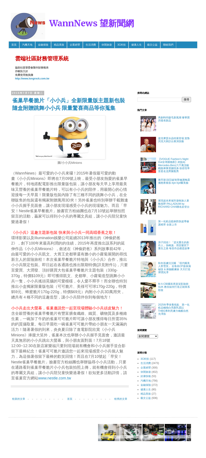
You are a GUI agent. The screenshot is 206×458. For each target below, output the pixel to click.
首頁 (14, 44)
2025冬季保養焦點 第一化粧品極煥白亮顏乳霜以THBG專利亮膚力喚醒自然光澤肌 (174, 309)
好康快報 (146, 376)
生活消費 (91, 44)
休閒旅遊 (106, 44)
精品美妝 (59, 44)
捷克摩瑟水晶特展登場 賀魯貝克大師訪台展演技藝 (174, 140)
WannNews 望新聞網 (91, 23)
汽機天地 (27, 44)
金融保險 (43, 44)
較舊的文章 (120, 398)
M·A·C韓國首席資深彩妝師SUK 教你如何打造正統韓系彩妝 (174, 287)
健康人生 (136, 44)
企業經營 (75, 44)
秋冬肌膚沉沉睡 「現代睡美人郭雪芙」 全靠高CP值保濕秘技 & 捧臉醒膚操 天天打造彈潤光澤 (174, 268)
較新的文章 (18, 398)
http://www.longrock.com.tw (32, 78)
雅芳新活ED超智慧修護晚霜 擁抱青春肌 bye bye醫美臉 (174, 181)
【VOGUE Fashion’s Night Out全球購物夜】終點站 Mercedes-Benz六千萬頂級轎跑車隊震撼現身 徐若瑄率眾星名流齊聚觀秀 (174, 165)
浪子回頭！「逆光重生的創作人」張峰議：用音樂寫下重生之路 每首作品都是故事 (174, 245)
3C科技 (121, 44)
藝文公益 (152, 44)
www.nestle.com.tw (54, 378)
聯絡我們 (168, 44)
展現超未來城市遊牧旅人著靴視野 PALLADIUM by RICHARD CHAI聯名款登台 (174, 203)
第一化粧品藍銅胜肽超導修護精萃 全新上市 (173, 223)
